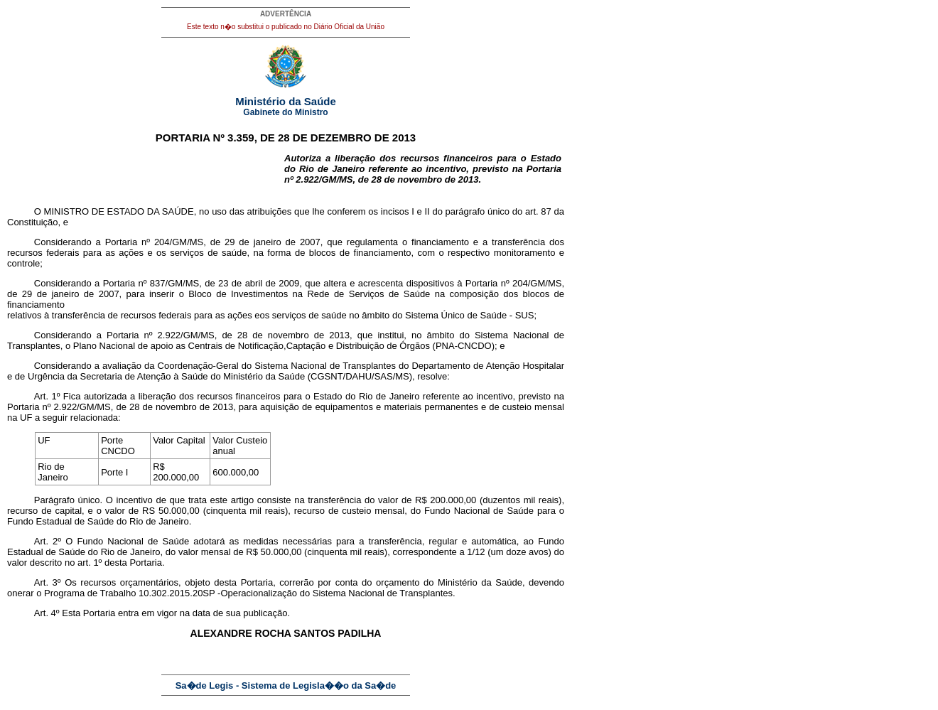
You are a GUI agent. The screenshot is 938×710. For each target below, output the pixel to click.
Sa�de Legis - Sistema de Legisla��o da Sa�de (286, 685)
